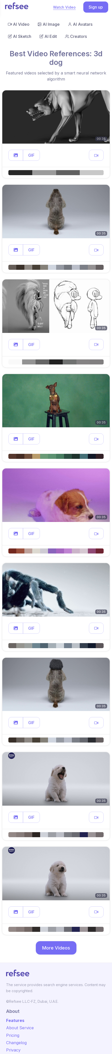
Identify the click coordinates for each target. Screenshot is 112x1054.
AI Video (18, 24)
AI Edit (48, 36)
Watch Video (64, 7)
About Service (20, 1027)
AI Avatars (80, 24)
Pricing (12, 1035)
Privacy (13, 1049)
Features (15, 1020)
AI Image (49, 24)
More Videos (56, 948)
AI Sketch (19, 36)
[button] (15, 155)
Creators (76, 36)
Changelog (16, 1042)
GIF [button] (31, 155)
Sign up (96, 7)
